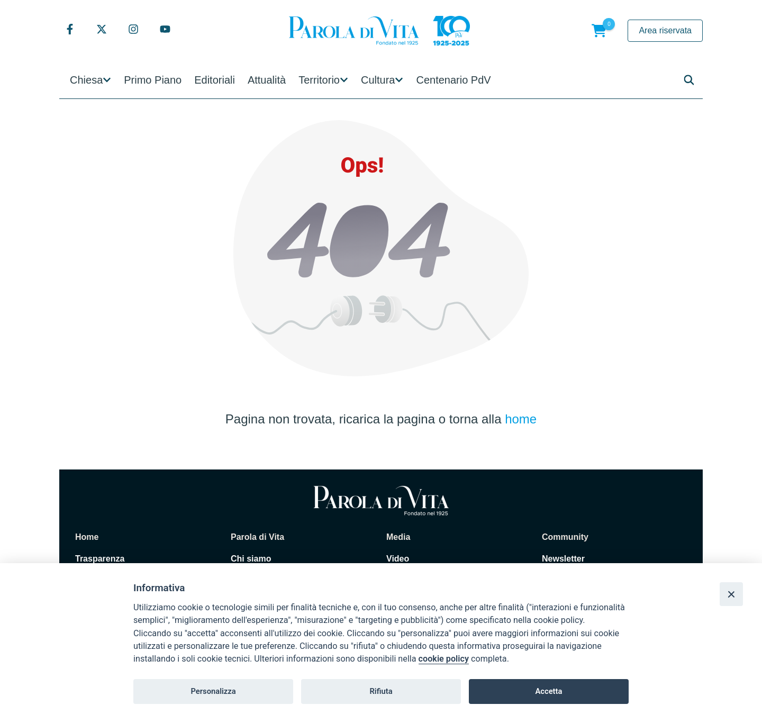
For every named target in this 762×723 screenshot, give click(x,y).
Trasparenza (99, 558)
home (521, 419)
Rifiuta (380, 691)
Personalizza (212, 691)
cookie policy (444, 659)
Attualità (267, 80)
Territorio (319, 80)
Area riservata (665, 30)
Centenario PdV (453, 80)
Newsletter (563, 558)
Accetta (548, 691)
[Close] (731, 593)
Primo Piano (153, 80)
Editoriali (214, 80)
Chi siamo (251, 558)
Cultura (378, 80)
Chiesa (86, 80)
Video (397, 558)
